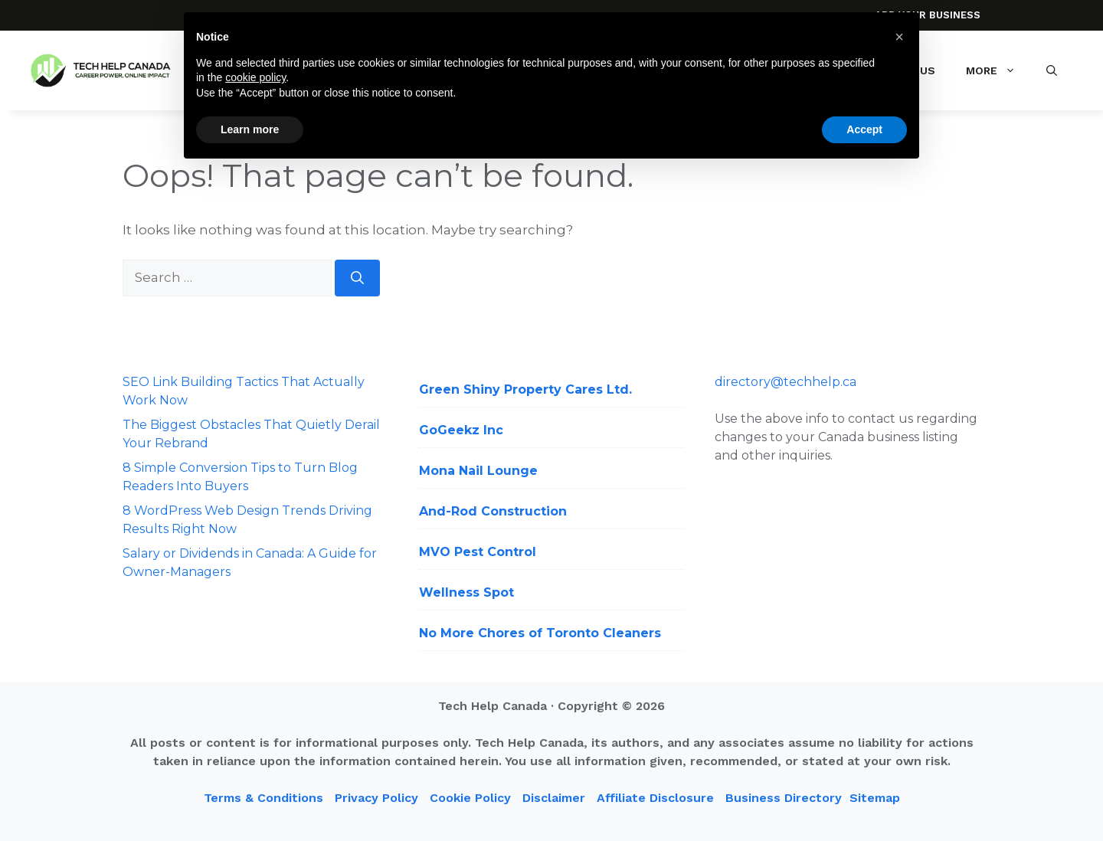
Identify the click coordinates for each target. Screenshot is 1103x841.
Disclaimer (553, 797)
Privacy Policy (376, 797)
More (998, 70)
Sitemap (874, 797)
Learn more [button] (250, 129)
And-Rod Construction (493, 511)
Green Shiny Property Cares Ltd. (525, 389)
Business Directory (783, 797)
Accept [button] (864, 129)
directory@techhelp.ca (785, 382)
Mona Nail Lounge (478, 470)
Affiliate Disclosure (655, 797)
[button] (1051, 70)
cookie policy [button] (255, 77)
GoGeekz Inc (461, 430)
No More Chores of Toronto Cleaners (540, 633)
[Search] (357, 278)
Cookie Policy (470, 797)
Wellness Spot (466, 592)
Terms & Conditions (263, 797)
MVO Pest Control (477, 552)
